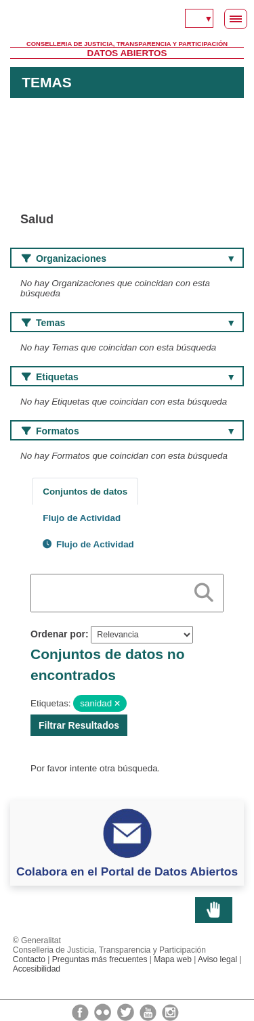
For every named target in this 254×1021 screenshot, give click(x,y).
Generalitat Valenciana (127, 20)
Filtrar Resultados (79, 725)
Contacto (29, 959)
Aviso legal (217, 959)
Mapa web (173, 959)
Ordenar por (57, 634)
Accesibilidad (36, 969)
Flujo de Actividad (82, 518)
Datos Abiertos (127, 53)
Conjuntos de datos (85, 491)
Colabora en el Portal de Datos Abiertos (127, 871)
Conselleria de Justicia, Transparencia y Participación (127, 44)
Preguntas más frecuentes (100, 959)
